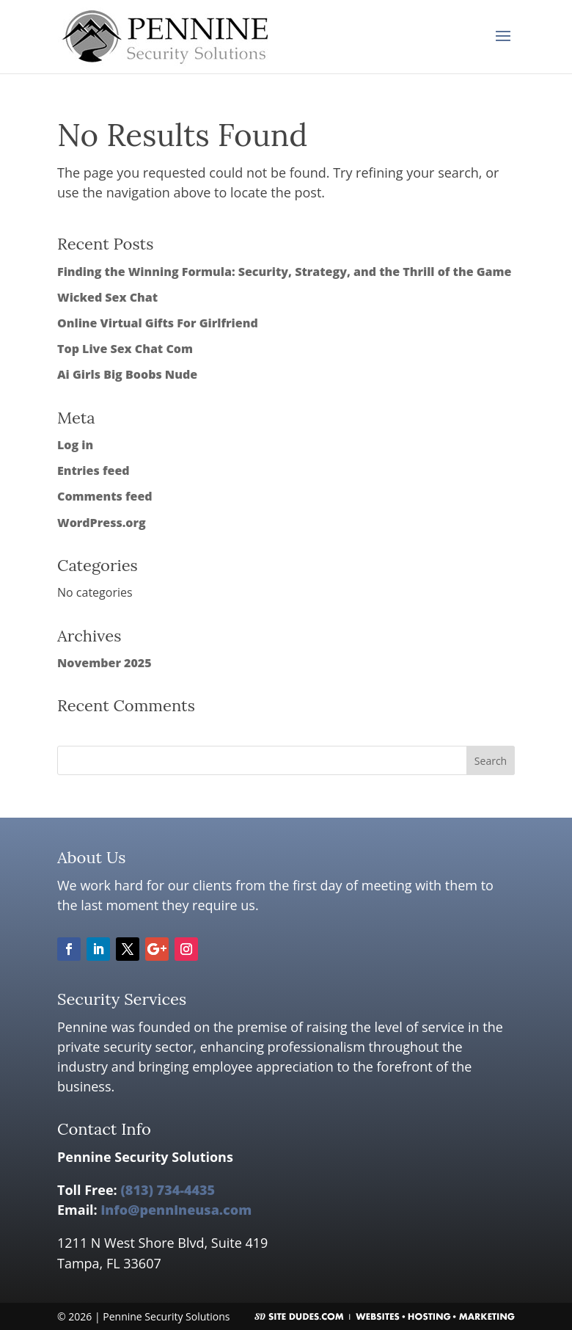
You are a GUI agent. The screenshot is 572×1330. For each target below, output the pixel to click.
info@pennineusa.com (176, 1209)
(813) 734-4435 (167, 1190)
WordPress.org (101, 523)
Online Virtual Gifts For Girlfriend (157, 323)
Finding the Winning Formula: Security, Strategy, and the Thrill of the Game (284, 272)
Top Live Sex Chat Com (125, 349)
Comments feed (105, 496)
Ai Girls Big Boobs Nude (127, 374)
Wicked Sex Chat (107, 297)
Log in (75, 445)
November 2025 (104, 663)
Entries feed (93, 470)
